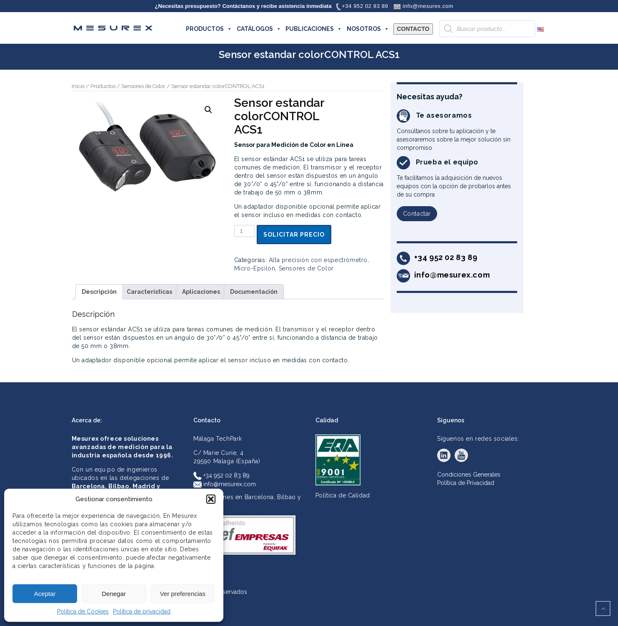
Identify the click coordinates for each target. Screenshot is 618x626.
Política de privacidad (141, 611)
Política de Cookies (83, 611)
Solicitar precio (294, 234)
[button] (211, 499)
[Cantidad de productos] (244, 231)
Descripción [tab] (99, 291)
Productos (102, 86)
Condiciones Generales (468, 474)
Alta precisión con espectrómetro (318, 260)
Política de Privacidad (465, 483)
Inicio (78, 86)
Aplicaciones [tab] (201, 291)
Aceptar (45, 593)
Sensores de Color (143, 86)
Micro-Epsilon (254, 268)
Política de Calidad (342, 495)
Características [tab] (149, 291)
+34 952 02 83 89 (221, 475)
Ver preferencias (182, 593)
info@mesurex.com (224, 484)
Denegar (114, 593)
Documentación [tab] (254, 291)
